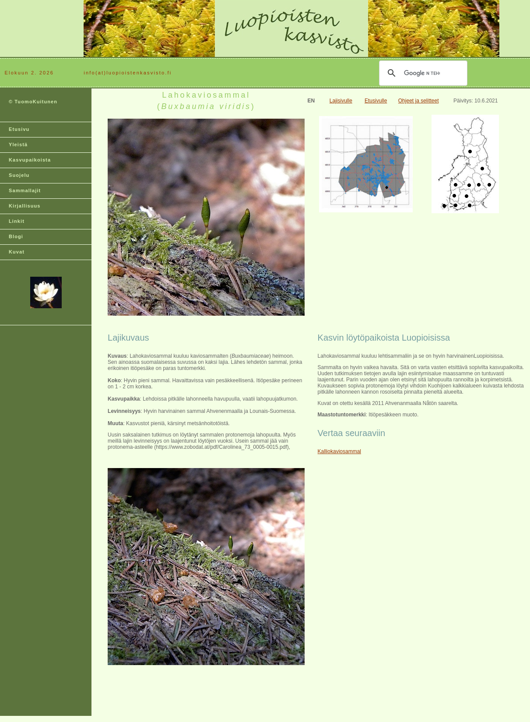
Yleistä (18, 144)
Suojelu (19, 175)
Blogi (16, 236)
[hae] (422, 73)
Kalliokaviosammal (339, 451)
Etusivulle (376, 101)
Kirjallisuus (25, 205)
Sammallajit (25, 190)
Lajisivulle (341, 101)
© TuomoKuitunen (33, 101)
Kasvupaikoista (30, 159)
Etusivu (19, 129)
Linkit (17, 221)
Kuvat (17, 251)
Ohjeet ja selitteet (418, 101)
